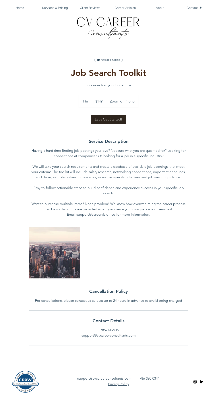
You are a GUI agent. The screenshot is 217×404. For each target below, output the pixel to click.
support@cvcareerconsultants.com (104, 378)
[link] (108, 119)
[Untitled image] (54, 252)
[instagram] (195, 382)
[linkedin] (202, 382)
